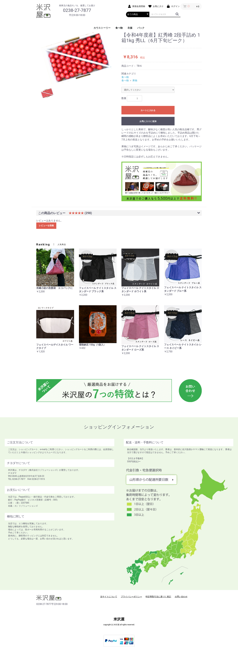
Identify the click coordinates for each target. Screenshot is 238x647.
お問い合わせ (181, 596)
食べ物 (119, 27)
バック (140, 27)
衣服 (129, 27)
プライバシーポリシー (131, 596)
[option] (77, 58)
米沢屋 (119, 619)
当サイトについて (108, 596)
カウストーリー (101, 27)
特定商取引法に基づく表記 (158, 596)
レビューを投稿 (46, 225)
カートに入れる (148, 110)
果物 (134, 80)
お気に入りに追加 (147, 121)
